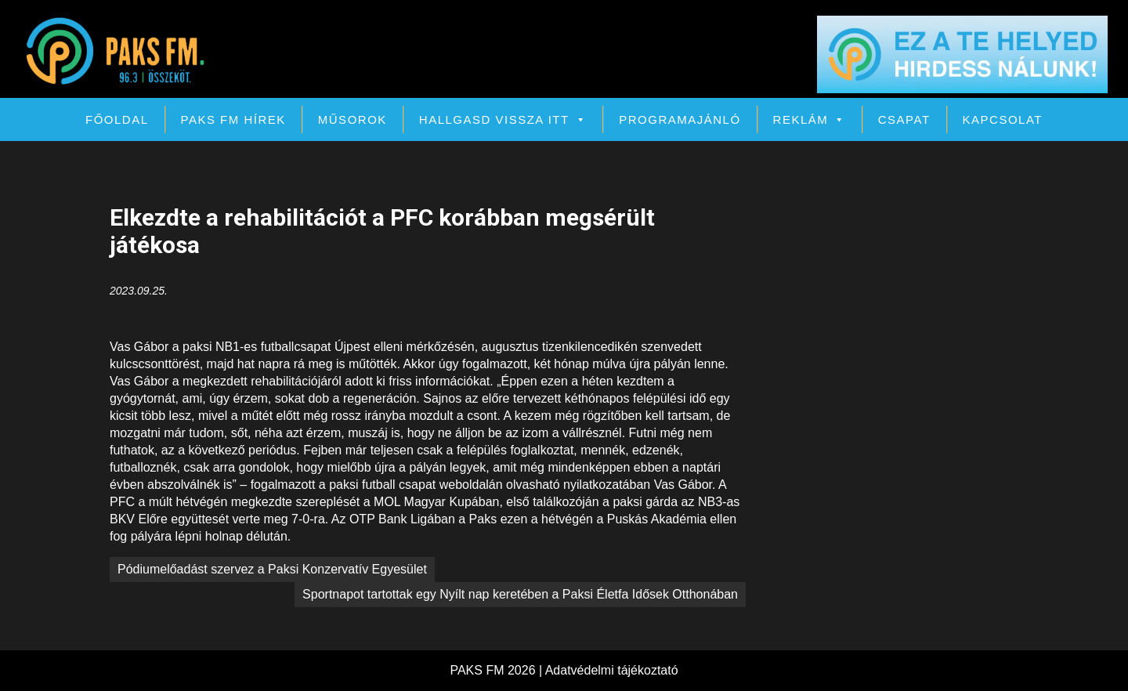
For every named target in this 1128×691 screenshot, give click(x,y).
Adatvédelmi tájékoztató (611, 670)
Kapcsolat (1003, 119)
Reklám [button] (809, 119)
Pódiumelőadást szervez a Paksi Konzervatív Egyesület (272, 569)
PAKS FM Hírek (233, 119)
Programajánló (679, 119)
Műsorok (352, 119)
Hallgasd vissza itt (503, 119)
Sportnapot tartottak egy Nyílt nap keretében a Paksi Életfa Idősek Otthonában (520, 594)
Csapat (904, 119)
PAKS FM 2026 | (497, 670)
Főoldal (117, 119)
